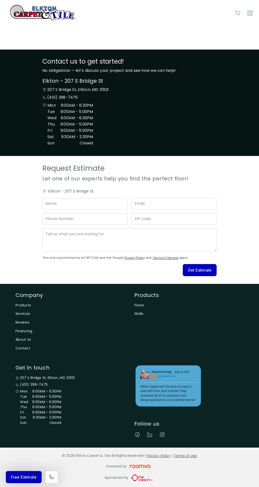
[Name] (85, 203)
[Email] (174, 203)
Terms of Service (165, 258)
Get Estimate (200, 270)
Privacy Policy (134, 258)
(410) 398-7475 (62, 97)
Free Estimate (24, 477)
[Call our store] (52, 477)
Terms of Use (185, 455)
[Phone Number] (85, 219)
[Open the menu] (250, 13)
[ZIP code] (174, 219)
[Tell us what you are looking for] (129, 240)
